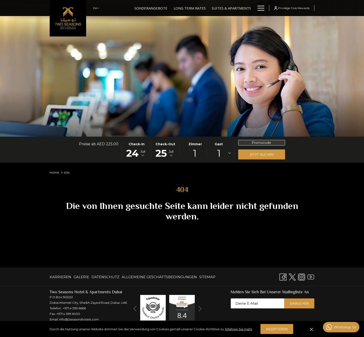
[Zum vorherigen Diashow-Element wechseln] (135, 308)
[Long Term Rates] (190, 8)
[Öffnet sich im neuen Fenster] (153, 307)
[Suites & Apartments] (231, 8)
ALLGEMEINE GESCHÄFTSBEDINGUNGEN (159, 277)
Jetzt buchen (261, 154)
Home (54, 172)
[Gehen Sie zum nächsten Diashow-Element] (200, 308)
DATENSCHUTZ (105, 277)
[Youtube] (310, 276)
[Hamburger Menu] (259, 8)
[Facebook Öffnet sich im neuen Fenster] (283, 276)
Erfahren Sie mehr (238, 329)
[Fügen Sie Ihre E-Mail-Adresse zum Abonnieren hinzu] (257, 303)
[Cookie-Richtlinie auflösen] (311, 329)
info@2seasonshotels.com (79, 319)
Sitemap (207, 277)
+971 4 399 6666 (74, 308)
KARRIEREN (60, 277)
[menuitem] (61, 276)
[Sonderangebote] (150, 8)
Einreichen (299, 303)
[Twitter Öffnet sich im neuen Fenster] (292, 276)
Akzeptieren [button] (277, 329)
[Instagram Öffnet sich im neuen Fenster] (301, 276)
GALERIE (81, 277)
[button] (136, 149)
